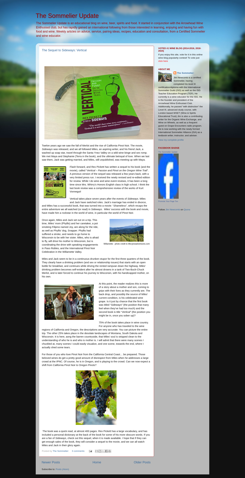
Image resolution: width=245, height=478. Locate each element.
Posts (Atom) (62, 469)
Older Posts (142, 462)
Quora (187, 209)
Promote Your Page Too (168, 201)
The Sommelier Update (67, 15)
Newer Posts (51, 462)
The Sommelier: (185, 73)
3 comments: (79, 451)
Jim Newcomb (173, 209)
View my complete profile (171, 140)
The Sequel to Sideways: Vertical (64, 50)
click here (163, 61)
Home (97, 462)
